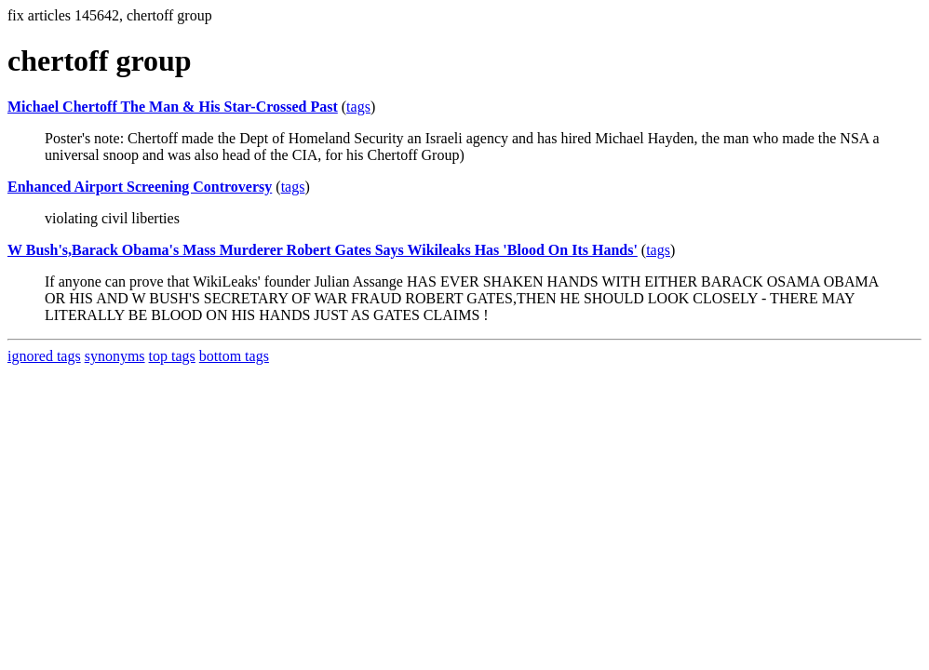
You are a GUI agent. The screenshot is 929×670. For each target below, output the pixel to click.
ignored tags (44, 356)
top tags (172, 356)
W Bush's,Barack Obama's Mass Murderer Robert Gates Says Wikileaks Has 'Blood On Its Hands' (322, 250)
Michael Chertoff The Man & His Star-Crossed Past (172, 106)
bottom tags (234, 356)
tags (358, 106)
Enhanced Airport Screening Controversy (139, 186)
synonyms (115, 356)
